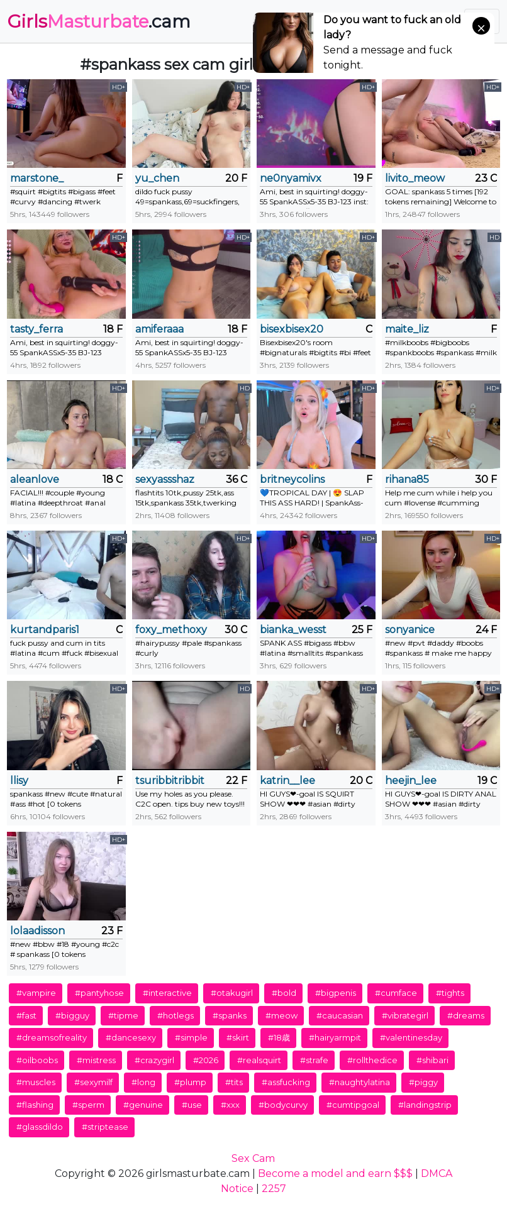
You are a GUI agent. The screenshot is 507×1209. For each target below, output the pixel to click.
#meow (281, 1015)
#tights (450, 993)
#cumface (396, 993)
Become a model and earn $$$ (335, 1173)
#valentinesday (411, 1037)
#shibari (432, 1060)
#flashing (34, 1105)
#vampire (36, 993)
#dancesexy (131, 1037)
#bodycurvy (283, 1105)
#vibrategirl (405, 1015)
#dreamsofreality (51, 1037)
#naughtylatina (359, 1082)
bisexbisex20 (291, 329)
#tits (234, 1082)
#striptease (105, 1127)
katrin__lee (287, 781)
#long (143, 1082)
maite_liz (407, 329)
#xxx (230, 1105)
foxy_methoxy (171, 630)
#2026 (205, 1060)
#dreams (465, 1015)
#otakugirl (232, 993)
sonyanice (410, 630)
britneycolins (292, 479)
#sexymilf (93, 1082)
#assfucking (286, 1082)
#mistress (96, 1060)
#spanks (230, 1015)
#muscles (35, 1082)
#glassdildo (39, 1127)
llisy (19, 781)
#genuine (143, 1105)
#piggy (423, 1082)
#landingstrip (425, 1105)
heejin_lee (411, 781)
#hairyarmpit (335, 1037)
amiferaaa (159, 329)
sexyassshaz (164, 479)
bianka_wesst (293, 630)
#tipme (123, 1015)
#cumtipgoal (352, 1105)
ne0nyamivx (290, 178)
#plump (190, 1082)
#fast (26, 1015)
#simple (191, 1037)
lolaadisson (37, 931)
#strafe (314, 1060)
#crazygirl (154, 1060)
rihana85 (407, 479)
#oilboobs (37, 1060)
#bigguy (72, 1015)
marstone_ (37, 178)
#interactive (167, 993)
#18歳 (279, 1037)
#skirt (237, 1037)
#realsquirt (259, 1060)
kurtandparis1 (44, 630)
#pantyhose (99, 993)
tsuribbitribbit (169, 781)
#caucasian (339, 1015)
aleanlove (34, 479)
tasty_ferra (36, 329)
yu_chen (157, 178)
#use (192, 1105)
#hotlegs (175, 1015)
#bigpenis (335, 993)
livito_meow (415, 178)
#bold (284, 993)
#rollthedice (372, 1060)
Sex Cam (253, 1158)
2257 (274, 1189)
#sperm (88, 1105)
